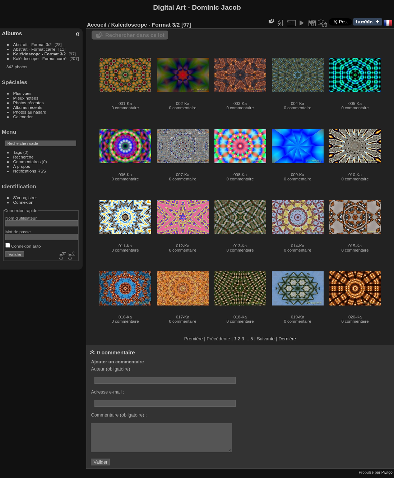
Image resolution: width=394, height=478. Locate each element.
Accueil (97, 25)
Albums (12, 33)
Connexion (23, 202)
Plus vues (22, 93)
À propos (21, 166)
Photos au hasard (29, 112)
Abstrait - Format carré (34, 49)
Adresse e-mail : (107, 392)
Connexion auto (23, 246)
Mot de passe (18, 231)
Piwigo (387, 472)
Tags (17, 152)
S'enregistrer (25, 197)
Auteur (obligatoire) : (112, 369)
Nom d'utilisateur (21, 218)
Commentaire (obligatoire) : (119, 415)
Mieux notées (25, 98)
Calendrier (23, 116)
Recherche (23, 157)
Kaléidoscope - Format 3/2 (39, 53)
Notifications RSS (29, 171)
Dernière (287, 338)
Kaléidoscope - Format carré (39, 58)
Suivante (266, 338)
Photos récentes (28, 102)
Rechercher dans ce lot (134, 35)
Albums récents (27, 107)
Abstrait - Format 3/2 (32, 44)
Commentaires (27, 161)
